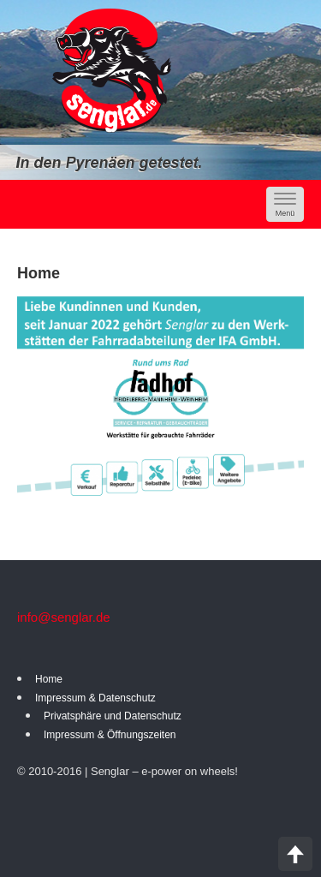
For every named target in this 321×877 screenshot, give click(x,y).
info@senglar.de (63, 617)
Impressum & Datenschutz (95, 698)
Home (48, 679)
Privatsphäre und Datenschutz (112, 716)
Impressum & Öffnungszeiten (110, 735)
